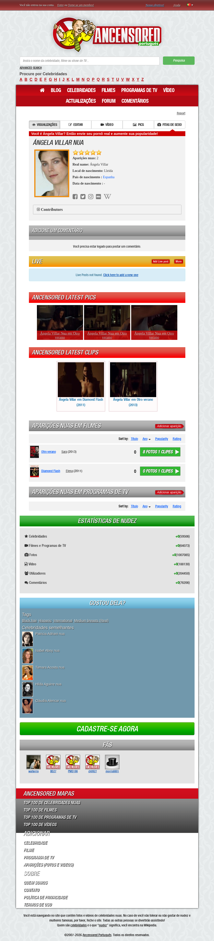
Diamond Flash (50, 471)
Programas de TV (139, 90)
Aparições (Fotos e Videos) (48, 864)
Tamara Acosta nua (50, 667)
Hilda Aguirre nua (48, 684)
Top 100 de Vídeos (39, 824)
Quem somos (35, 882)
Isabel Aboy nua (47, 650)
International (62, 621)
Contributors (52, 209)
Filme (28, 850)
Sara (64, 452)
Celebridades (81, 90)
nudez (103, 925)
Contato (31, 890)
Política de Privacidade (45, 897)
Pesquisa (179, 60)
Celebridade (35, 842)
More (179, 261)
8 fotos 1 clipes (157, 452)
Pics (138, 125)
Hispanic (45, 621)
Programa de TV (38, 857)
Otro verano (48, 452)
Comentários (134, 101)
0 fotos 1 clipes (157, 471)
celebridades (78, 925)
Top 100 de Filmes (39, 810)
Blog (56, 90)
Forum (108, 101)
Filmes (108, 90)
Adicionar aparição (169, 426)
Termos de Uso (37, 904)
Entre (61, 5)
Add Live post (160, 261)
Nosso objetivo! (155, 5)
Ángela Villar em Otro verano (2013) (133, 384)
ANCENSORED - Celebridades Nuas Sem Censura (107, 34)
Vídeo (168, 90)
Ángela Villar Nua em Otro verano (60, 335)
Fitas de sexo (169, 125)
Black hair (29, 621)
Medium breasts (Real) (91, 621)
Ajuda (176, 5)
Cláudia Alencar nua (50, 701)
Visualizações (44, 125)
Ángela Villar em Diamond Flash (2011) (81, 384)
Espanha (108, 177)
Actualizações (81, 101)
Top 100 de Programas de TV (49, 817)
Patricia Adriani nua (50, 634)
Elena (69, 471)
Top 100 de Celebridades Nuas (51, 802)
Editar (75, 125)
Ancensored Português (97, 935)
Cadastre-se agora (107, 729)
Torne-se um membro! (81, 5)
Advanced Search (31, 68)
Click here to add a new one (120, 275)
